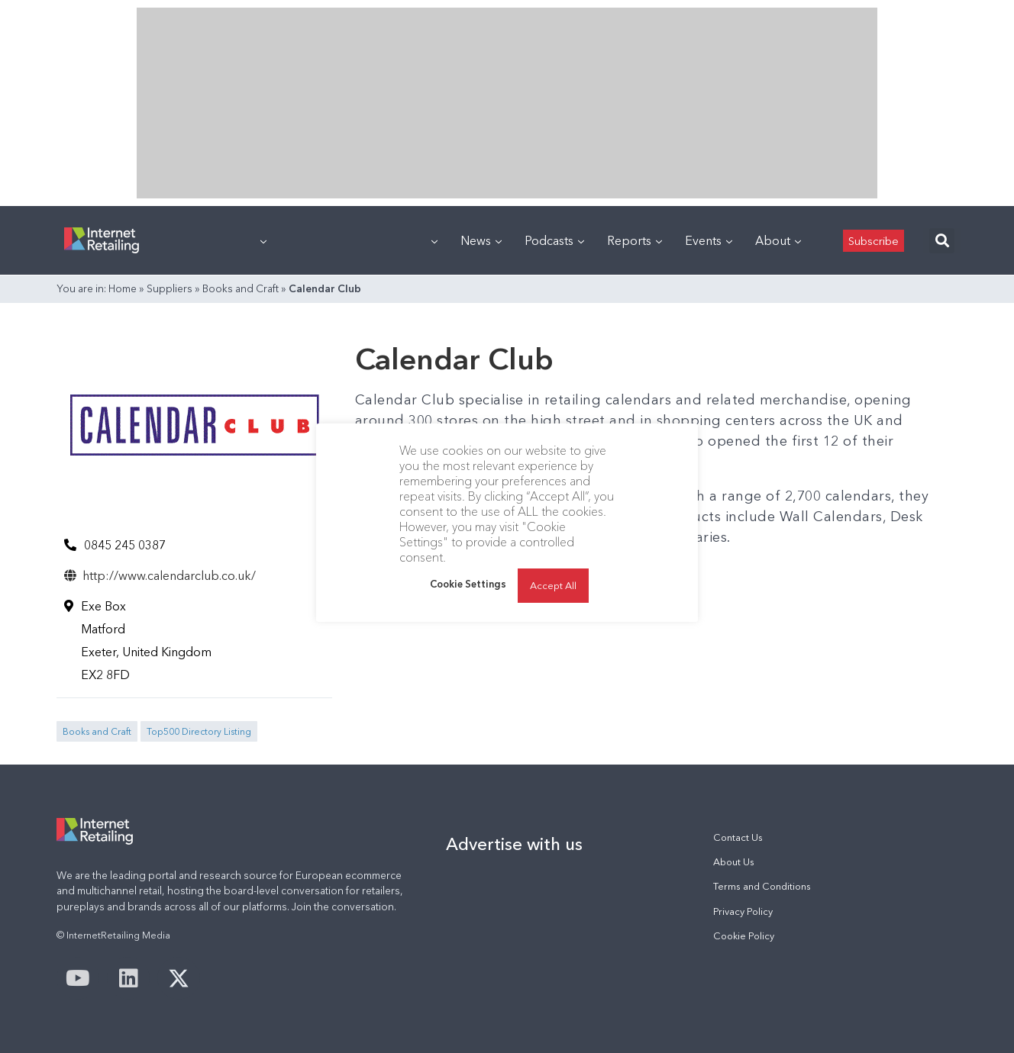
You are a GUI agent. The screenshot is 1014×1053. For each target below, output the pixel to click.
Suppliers (169, 288)
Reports (634, 240)
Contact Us (738, 837)
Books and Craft (240, 288)
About (778, 240)
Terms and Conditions (762, 886)
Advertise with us (514, 844)
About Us (733, 862)
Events (708, 240)
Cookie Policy (743, 936)
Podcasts (554, 240)
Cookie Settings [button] (468, 584)
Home (122, 288)
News (481, 240)
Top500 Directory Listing (199, 731)
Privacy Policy (743, 911)
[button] (941, 240)
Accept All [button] (553, 585)
